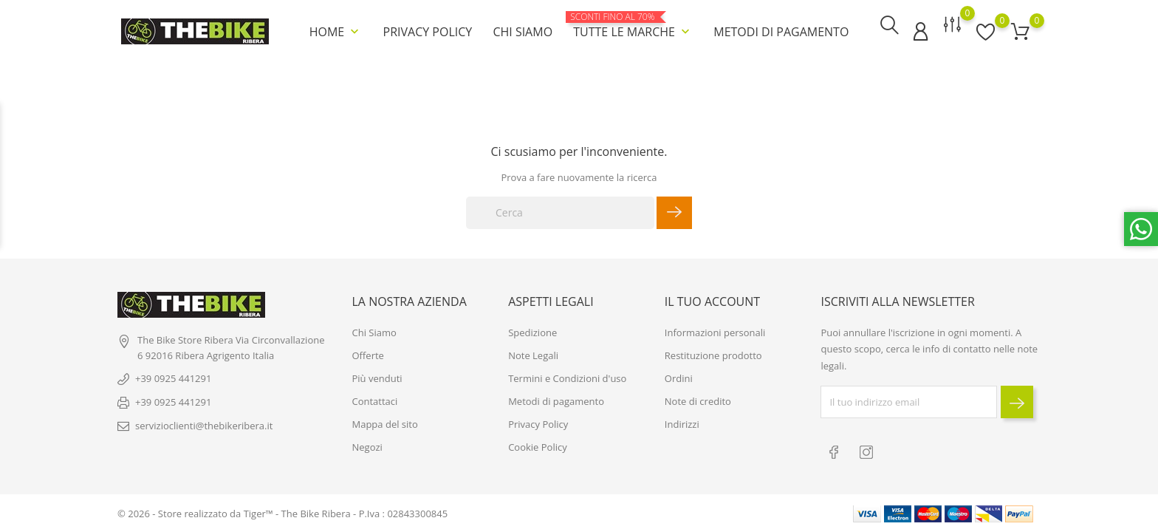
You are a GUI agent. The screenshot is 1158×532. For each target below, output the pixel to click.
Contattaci (375, 404)
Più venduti (377, 381)
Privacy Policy (428, 29)
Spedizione (532, 335)
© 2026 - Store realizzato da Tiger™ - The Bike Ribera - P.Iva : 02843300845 (282, 513)
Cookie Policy (537, 450)
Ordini (679, 381)
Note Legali (533, 358)
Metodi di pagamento (781, 29)
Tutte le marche (633, 24)
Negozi (367, 450)
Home (336, 29)
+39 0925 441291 (173, 381)
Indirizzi (682, 427)
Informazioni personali (715, 335)
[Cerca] (560, 209)
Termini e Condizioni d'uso (567, 381)
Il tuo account (712, 304)
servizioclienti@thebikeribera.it (204, 428)
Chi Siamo (522, 29)
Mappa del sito (385, 427)
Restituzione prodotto (713, 358)
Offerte (368, 358)
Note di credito (698, 404)
